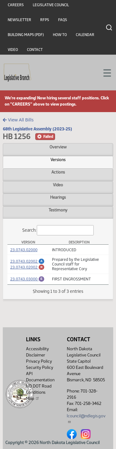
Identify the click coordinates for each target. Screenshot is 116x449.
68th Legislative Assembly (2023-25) (37, 129)
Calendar (85, 35)
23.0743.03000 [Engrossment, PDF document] (27, 279)
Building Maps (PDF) (26, 35)
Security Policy (39, 367)
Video (13, 50)
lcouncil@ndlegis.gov (86, 418)
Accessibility (37, 348)
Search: (58, 230)
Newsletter (19, 20)
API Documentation (40, 377)
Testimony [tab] (58, 209)
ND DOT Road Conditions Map (39, 392)
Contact (35, 50)
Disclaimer (35, 355)
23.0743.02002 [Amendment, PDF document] (27, 260)
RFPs (44, 20)
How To (60, 35)
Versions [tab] (58, 159)
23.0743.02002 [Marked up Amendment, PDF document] (27, 267)
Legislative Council (51, 5)
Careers (16, 5)
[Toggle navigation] (104, 72)
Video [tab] (58, 184)
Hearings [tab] (58, 197)
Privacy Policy (39, 361)
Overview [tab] (58, 146)
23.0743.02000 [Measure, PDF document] (23, 249)
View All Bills (18, 120)
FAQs (62, 20)
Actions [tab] (58, 172)
